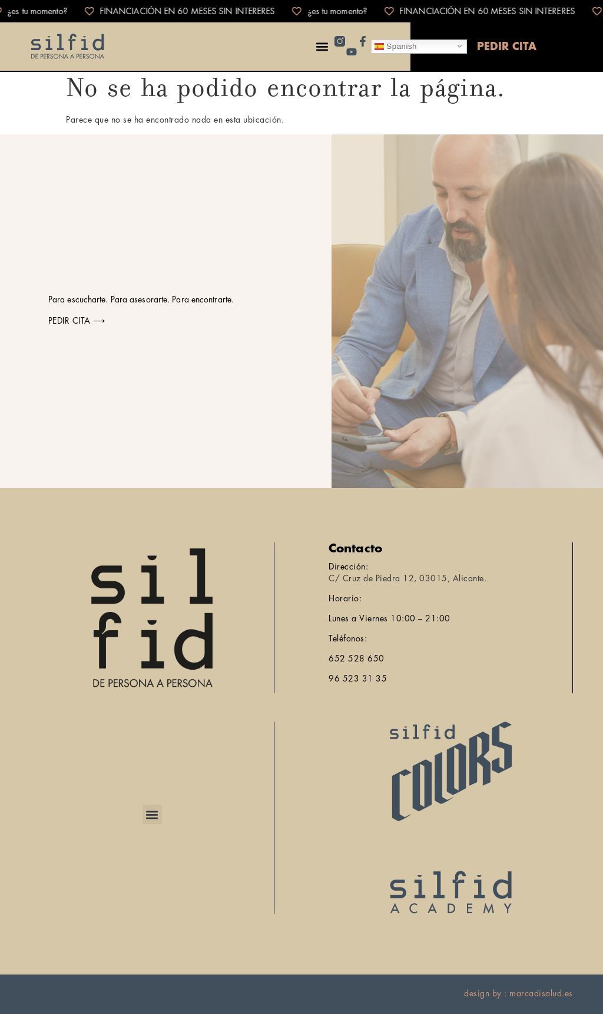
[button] (322, 47)
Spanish (396, 46)
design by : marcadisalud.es (518, 993)
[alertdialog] (301, 11)
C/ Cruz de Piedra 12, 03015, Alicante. (407, 578)
